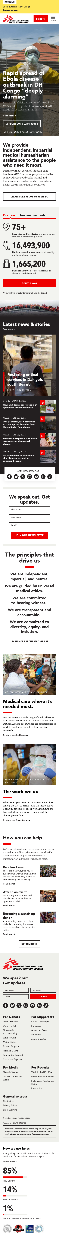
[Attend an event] (29, 898)
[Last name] (29, 517)
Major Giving (9, 1042)
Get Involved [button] (29, 943)
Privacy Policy (10, 1105)
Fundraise (36, 1025)
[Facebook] (5, 1005)
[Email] (29, 525)
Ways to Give (9, 1037)
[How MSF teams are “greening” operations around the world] (29, 406)
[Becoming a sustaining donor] (29, 924)
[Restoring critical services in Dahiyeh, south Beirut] (29, 367)
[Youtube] (32, 1005)
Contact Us (8, 1101)
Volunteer (36, 1034)
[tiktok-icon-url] (49, 476)
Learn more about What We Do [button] (30, 196)
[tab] (10, 215)
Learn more (10, 10)
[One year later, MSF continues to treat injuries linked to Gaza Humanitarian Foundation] (29, 423)
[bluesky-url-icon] (16, 476)
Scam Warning (10, 1109)
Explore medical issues (15, 735)
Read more (9, 115)
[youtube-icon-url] (36, 476)
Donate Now (29, 283)
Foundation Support (13, 1055)
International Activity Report (34, 292)
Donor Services (10, 1021)
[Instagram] (25, 1005)
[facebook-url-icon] (9, 476)
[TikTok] (46, 1005)
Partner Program (11, 1046)
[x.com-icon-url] (22, 476)
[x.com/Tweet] (19, 1005)
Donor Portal (9, 1025)
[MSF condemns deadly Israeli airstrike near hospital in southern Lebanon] (29, 456)
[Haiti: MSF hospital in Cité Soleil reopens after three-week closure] (29, 440)
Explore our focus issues (16, 820)
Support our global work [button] (22, 123)
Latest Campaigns (40, 1021)
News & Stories (10, 1072)
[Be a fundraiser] (29, 875)
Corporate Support (12, 1059)
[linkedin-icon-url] (43, 476)
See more (8, 329)
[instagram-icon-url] (29, 476)
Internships (36, 1088)
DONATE (40, 18)
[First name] (29, 509)
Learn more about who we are (30, 641)
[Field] (16, 990)
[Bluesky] (12, 1005)
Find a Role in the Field (42, 1076)
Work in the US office (41, 1072)
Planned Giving (10, 1050)
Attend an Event (39, 1030)
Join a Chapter (38, 1038)
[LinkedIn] (39, 1005)
